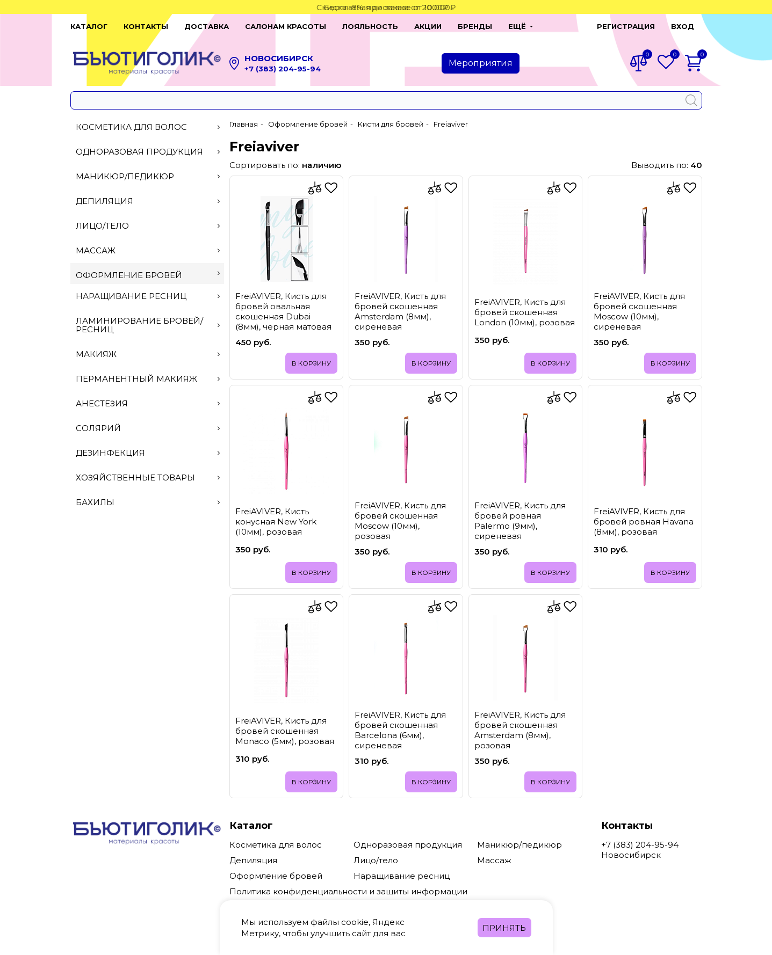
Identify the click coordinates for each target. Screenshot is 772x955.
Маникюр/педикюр (148, 176)
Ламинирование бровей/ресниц (148, 325)
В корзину (311, 363)
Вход (682, 26)
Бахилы (148, 502)
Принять (504, 928)
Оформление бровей (148, 275)
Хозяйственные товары (148, 477)
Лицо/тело (148, 226)
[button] (520, 26)
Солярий (148, 428)
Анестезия (148, 403)
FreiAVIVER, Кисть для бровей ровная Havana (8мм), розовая (644, 521)
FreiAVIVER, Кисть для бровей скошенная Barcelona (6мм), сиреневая (400, 730)
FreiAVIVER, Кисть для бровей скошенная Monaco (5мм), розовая (284, 731)
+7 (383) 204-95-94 (282, 68)
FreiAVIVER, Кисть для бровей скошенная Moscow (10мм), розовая (400, 520)
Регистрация (626, 26)
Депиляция (148, 201)
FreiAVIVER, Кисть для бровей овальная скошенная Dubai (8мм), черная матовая (283, 311)
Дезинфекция (148, 453)
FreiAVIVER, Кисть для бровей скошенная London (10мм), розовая (524, 312)
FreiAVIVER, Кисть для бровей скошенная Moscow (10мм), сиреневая (639, 311)
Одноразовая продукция (148, 152)
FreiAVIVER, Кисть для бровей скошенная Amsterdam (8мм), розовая (520, 730)
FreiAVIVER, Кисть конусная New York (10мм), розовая (275, 521)
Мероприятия (481, 63)
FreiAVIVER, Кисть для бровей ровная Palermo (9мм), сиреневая (520, 520)
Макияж (148, 354)
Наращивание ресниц (148, 296)
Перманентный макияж (148, 379)
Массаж (148, 250)
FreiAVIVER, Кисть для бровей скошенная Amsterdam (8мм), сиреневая (400, 311)
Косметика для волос (148, 127)
